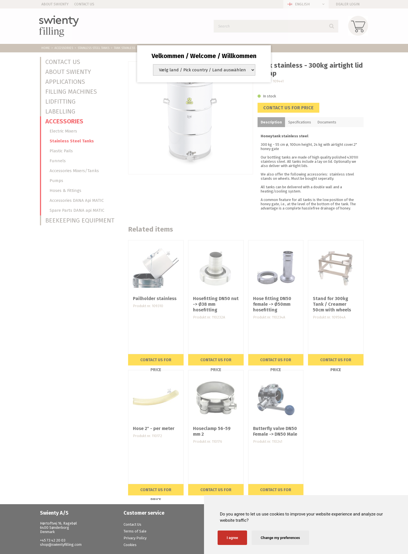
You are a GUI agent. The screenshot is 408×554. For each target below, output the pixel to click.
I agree (232, 538)
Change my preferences (280, 538)
